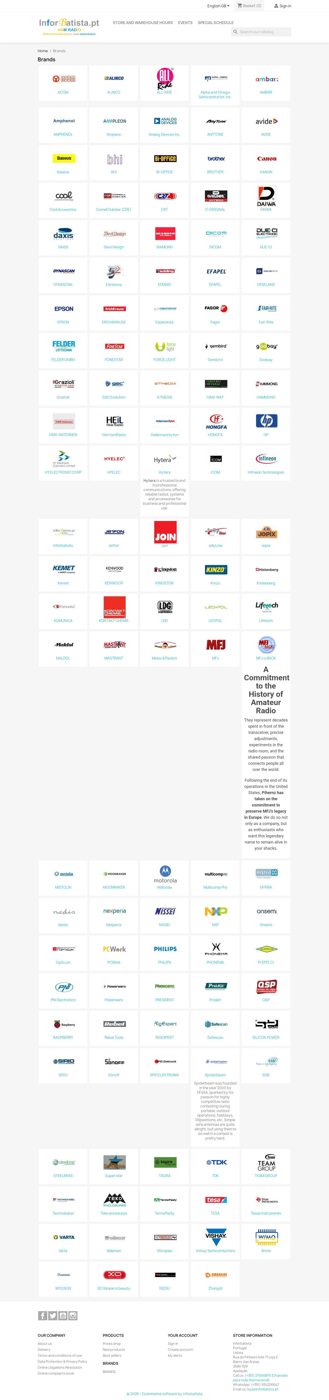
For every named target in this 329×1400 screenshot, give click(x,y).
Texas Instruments (266, 1213)
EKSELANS (266, 284)
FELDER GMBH (63, 360)
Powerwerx (114, 1000)
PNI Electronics (63, 1000)
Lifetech (266, 621)
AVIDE (266, 134)
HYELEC (113, 472)
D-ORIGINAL (215, 209)
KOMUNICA (63, 621)
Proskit (215, 1000)
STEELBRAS (63, 1176)
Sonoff (113, 1075)
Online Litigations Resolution (60, 1367)
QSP (266, 1000)
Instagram (72, 1315)
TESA (215, 1213)
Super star (113, 1176)
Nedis (63, 925)
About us (45, 1343)
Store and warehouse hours (143, 22)
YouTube (62, 1315)
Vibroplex (164, 1251)
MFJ (215, 658)
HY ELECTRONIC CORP (63, 472)
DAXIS (63, 247)
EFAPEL (215, 284)
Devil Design (114, 247)
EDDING (164, 284)
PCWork (113, 962)
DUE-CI (266, 247)
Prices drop (112, 1343)
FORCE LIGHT (165, 360)
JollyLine (215, 545)
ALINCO (113, 92)
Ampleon (114, 134)
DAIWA (265, 209)
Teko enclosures (114, 1213)
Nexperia (113, 925)
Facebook (42, 1315)
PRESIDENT (164, 1000)
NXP (215, 925)
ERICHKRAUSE (114, 322)
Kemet (63, 583)
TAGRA (164, 1176)
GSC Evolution (113, 397)
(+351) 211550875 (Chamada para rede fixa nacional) (260, 1377)
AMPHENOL (63, 134)
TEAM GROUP (266, 1176)
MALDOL (63, 658)
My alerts (175, 1355)
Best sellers (112, 1355)
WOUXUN (63, 1288)
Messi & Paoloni (164, 658)
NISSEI (164, 925)
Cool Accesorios (63, 209)
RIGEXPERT (164, 1037)
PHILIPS (164, 962)
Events (185, 22)
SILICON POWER (265, 1037)
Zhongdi (215, 1288)
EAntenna (114, 284)
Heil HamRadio (114, 435)
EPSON (63, 322)
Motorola (164, 887)
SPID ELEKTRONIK (164, 1075)
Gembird (215, 360)
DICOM (215, 247)
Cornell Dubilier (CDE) (113, 209)
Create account (180, 1349)
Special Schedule (216, 22)
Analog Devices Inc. (164, 134)
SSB (266, 1075)
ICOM (215, 472)
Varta (63, 1251)
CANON (266, 172)
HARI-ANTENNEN (63, 435)
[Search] (261, 31)
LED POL (215, 621)
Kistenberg (266, 583)
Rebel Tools (114, 1037)
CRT (164, 209)
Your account (183, 1335)
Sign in (173, 1343)
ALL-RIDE (164, 92)
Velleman (114, 1251)
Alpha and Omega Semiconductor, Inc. (215, 94)
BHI (114, 172)
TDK (215, 1176)
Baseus (63, 172)
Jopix (266, 545)
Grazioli (63, 397)
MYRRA (266, 887)
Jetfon (114, 545)
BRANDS (109, 1372)
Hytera (164, 472)
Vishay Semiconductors (215, 1251)
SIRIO (63, 1075)
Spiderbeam (215, 1075)
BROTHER (215, 172)
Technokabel (63, 1213)
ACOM (63, 92)
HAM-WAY (215, 397)
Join (164, 545)
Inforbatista (63, 545)
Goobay (266, 360)
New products (114, 1349)
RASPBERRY (63, 1037)
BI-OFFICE (164, 172)
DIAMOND (164, 247)
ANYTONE (215, 134)
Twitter (52, 1315)
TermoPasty (164, 1213)
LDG (164, 621)
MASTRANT (113, 658)
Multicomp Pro (215, 887)
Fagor (215, 322)
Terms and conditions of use (60, 1355)
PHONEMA (215, 962)
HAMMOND (266, 397)
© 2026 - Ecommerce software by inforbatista (164, 1394)
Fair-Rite (266, 322)
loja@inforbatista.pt (262, 1389)
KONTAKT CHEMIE (114, 621)
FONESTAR (114, 360)
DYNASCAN (63, 284)
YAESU (164, 1288)
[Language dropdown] (219, 6)
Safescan (215, 1037)
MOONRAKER (114, 887)
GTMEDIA (164, 397)
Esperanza (164, 322)
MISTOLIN (63, 887)
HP (266, 435)
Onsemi (266, 925)
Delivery (44, 1349)
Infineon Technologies (266, 472)
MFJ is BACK (266, 658)
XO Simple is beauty (114, 1288)
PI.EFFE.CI (266, 962)
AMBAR (266, 92)
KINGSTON (165, 583)
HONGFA (215, 435)
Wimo (266, 1251)
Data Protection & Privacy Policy (62, 1361)
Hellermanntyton (164, 435)
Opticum (63, 962)
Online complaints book (56, 1373)
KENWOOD (114, 583)
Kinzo (215, 583)
